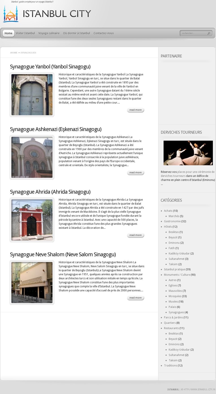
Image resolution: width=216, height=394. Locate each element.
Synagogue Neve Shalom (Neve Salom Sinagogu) (63, 254)
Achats (168, 210)
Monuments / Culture (177, 274)
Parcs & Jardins (173, 317)
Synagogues (176, 312)
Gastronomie (172, 221)
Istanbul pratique (174, 269)
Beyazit (173, 237)
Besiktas (174, 232)
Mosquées (175, 296)
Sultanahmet (176, 259)
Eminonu (174, 242)
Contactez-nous (104, 33)
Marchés (174, 216)
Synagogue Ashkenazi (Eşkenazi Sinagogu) (55, 129)
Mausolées (175, 290)
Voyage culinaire (49, 33)
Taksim (173, 264)
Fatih (172, 248)
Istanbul (173, 389)
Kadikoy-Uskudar (179, 349)
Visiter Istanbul (25, 33)
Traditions (170, 365)
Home (8, 33)
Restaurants (171, 328)
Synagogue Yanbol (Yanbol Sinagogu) (50, 67)
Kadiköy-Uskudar (179, 253)
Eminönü (174, 344)
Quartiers (170, 322)
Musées (173, 301)
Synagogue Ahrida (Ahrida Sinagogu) (50, 192)
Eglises (173, 285)
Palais (172, 307)
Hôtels (168, 226)
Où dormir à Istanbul (76, 33)
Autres (173, 280)
